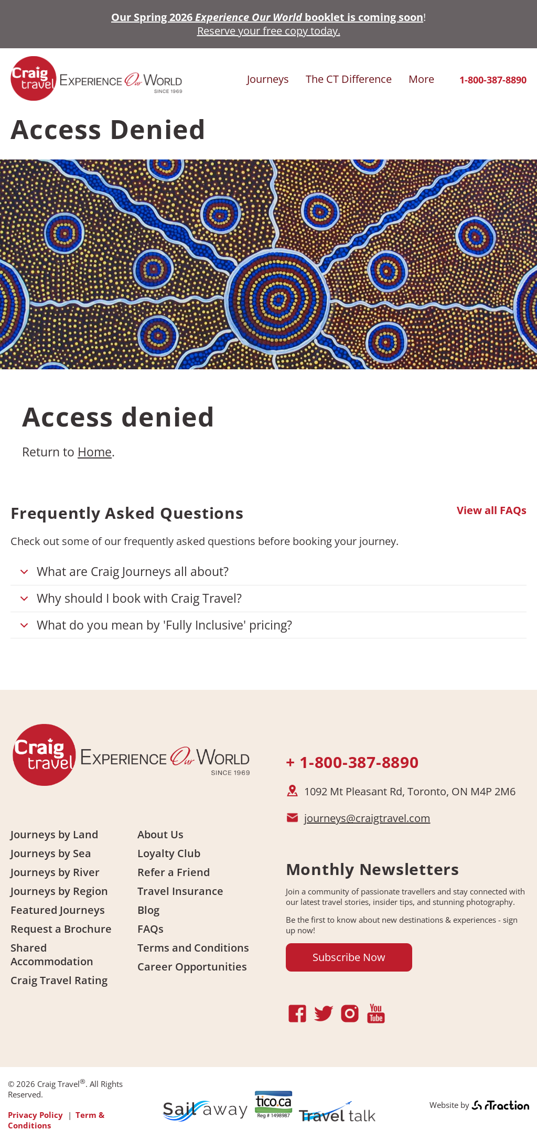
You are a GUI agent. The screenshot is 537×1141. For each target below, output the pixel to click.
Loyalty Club (168, 853)
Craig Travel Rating (59, 980)
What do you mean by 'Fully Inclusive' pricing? (154, 627)
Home (95, 451)
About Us (160, 834)
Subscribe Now (349, 957)
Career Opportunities (192, 966)
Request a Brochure (61, 929)
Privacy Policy (35, 1115)
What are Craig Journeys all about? (122, 574)
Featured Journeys (57, 910)
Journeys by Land (54, 834)
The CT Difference (349, 79)
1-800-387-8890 (493, 79)
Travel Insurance (180, 891)
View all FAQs (492, 510)
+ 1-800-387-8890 (352, 762)
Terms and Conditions (193, 948)
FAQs (150, 929)
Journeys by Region (59, 891)
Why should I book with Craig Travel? (129, 601)
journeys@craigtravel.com (367, 818)
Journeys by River (55, 872)
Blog (148, 910)
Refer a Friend (173, 872)
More (421, 79)
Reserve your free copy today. (268, 31)
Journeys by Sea (50, 853)
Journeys (268, 79)
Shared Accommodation (51, 954)
